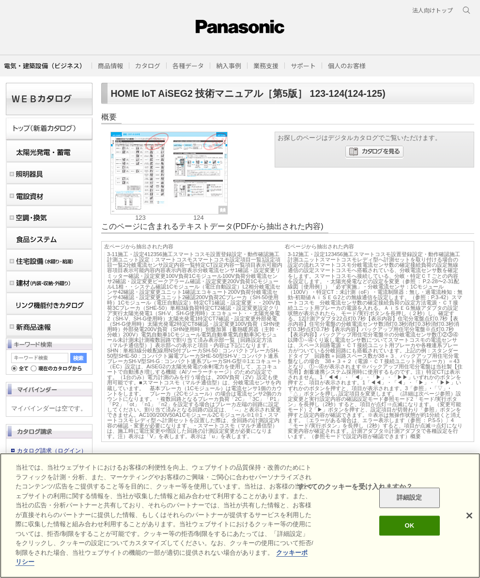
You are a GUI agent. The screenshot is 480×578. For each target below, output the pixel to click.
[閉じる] (469, 515)
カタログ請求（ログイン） (52, 450)
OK (409, 525)
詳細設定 (409, 498)
